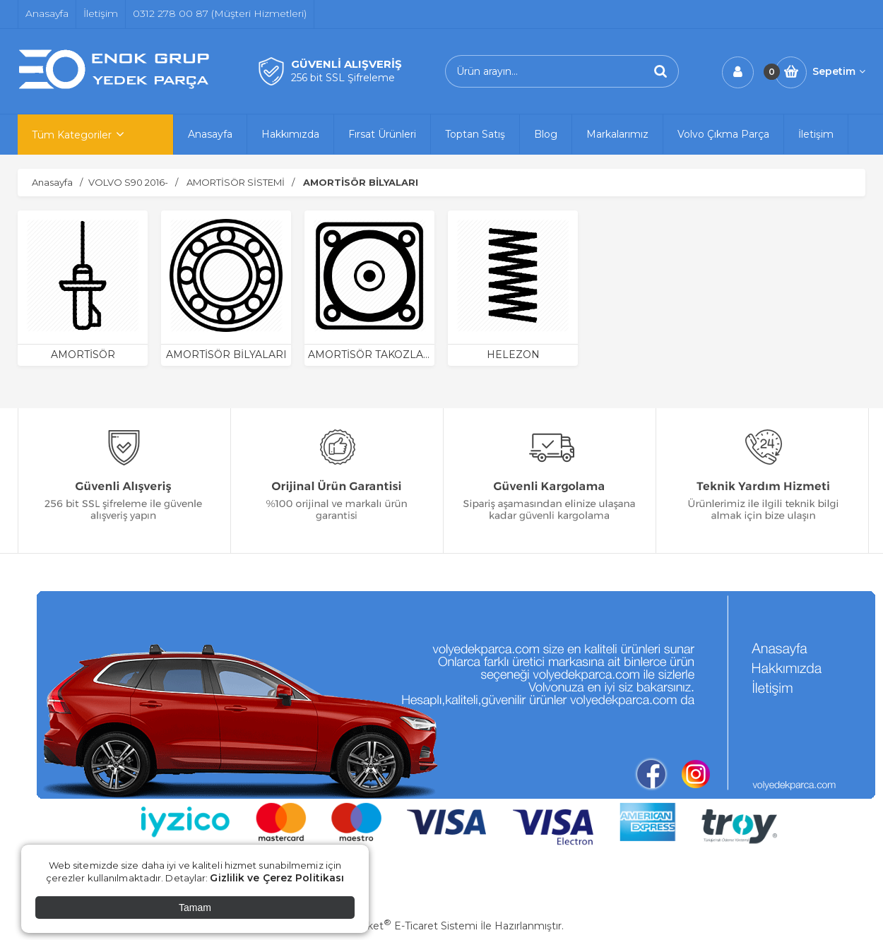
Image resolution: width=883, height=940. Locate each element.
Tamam (195, 907)
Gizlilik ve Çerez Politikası (277, 877)
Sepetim (838, 71)
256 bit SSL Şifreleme (343, 77)
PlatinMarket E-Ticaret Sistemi (399, 926)
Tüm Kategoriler (72, 135)
